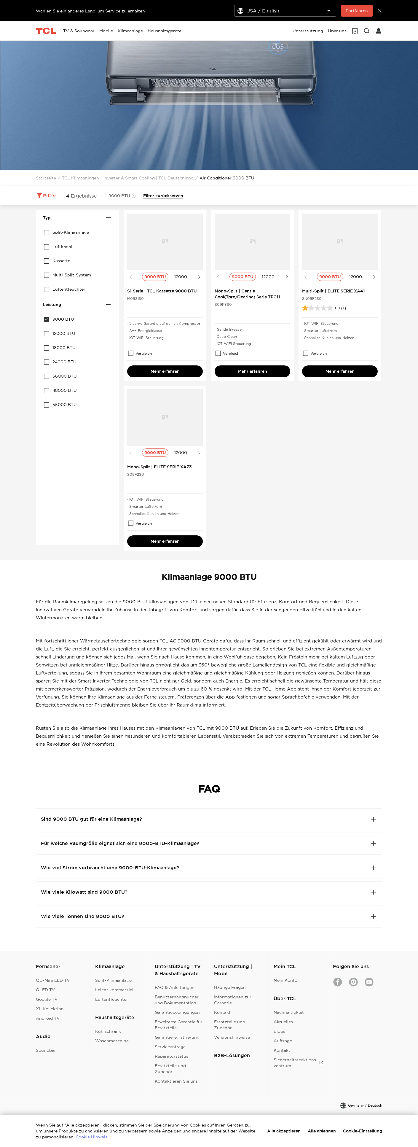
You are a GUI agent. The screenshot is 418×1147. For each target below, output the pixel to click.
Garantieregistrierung (177, 1037)
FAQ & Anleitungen (174, 987)
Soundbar (46, 1050)
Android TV (48, 1018)
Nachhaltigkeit (289, 1012)
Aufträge (283, 1040)
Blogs (279, 1031)
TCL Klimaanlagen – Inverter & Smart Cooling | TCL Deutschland (128, 178)
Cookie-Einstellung (362, 1131)
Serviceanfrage (170, 1046)
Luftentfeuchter (111, 999)
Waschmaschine (112, 1040)
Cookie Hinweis (91, 1137)
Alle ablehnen (322, 1131)
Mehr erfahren (165, 371)
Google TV (47, 999)
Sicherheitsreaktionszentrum (298, 1062)
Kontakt (222, 1012)
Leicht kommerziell (115, 989)
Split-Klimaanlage (113, 980)
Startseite (46, 178)
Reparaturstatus (171, 1056)
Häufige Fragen (230, 987)
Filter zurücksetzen (163, 195)
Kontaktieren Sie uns (176, 1081)
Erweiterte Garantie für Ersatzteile (178, 1024)
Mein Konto (285, 980)
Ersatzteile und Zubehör (170, 1068)
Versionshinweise (232, 1037)
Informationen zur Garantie (232, 1000)
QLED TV (45, 989)
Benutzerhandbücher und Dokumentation (177, 1000)
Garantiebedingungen (177, 1012)
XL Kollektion (50, 1008)
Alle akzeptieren (284, 1131)
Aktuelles (283, 1021)
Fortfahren (357, 10)
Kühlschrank (108, 1031)
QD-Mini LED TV (53, 980)
